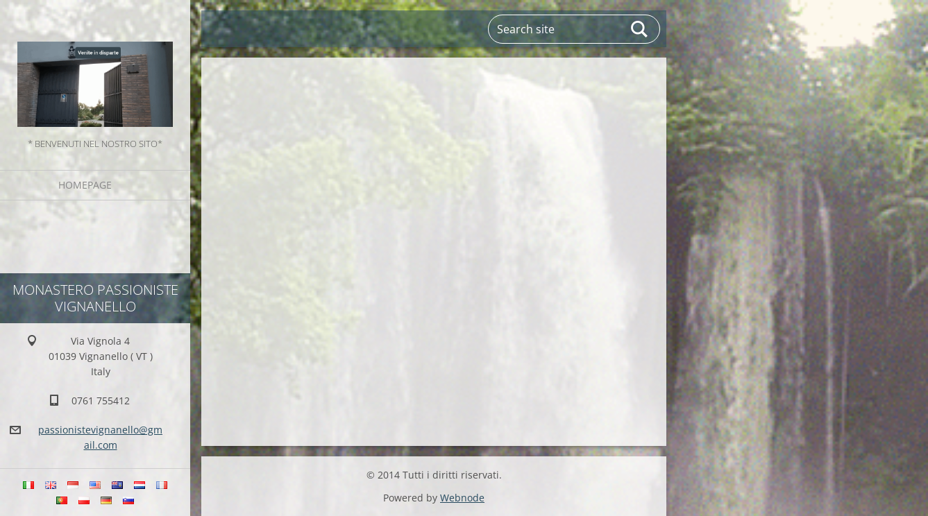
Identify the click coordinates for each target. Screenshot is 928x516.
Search (640, 29)
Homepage (85, 184)
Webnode (462, 497)
